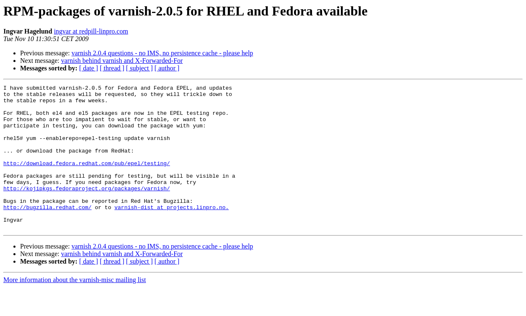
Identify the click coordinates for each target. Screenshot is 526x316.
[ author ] (167, 68)
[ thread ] (112, 68)
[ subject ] (139, 68)
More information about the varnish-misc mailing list (74, 308)
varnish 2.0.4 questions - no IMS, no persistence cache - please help (162, 53)
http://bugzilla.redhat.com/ (47, 232)
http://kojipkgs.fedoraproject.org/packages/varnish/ (86, 209)
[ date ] (88, 68)
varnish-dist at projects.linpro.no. (171, 232)
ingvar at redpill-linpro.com (91, 31)
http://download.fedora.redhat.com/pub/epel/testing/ (86, 179)
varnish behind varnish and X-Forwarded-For (122, 60)
